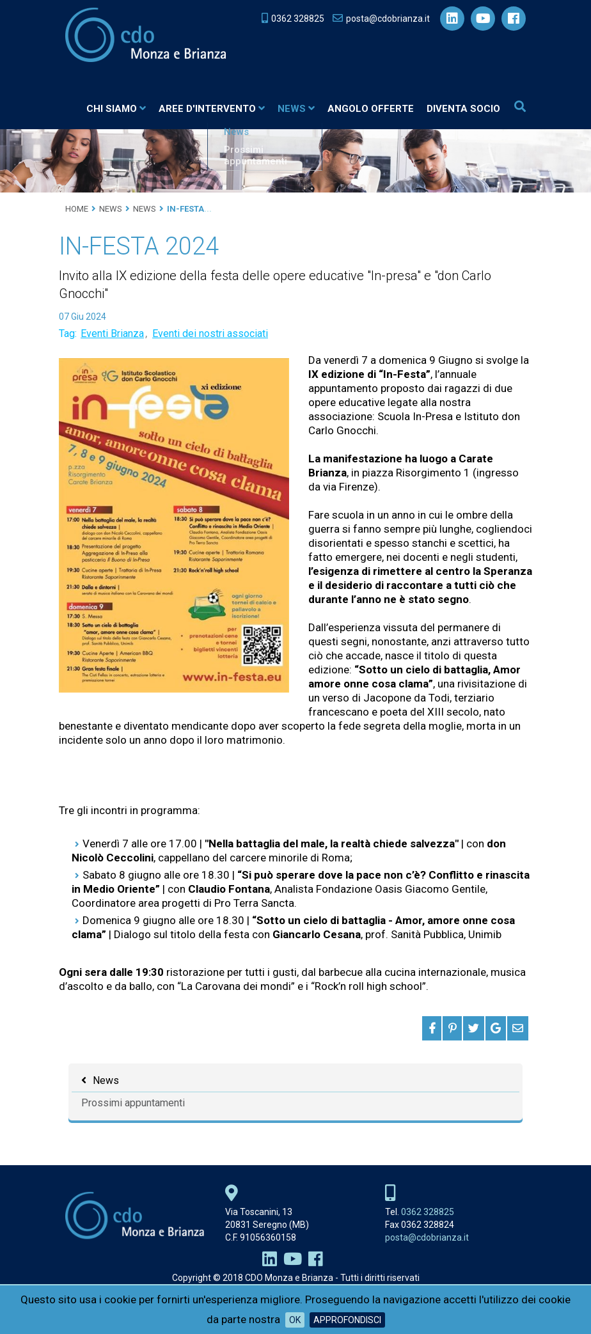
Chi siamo (116, 108)
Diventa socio (463, 108)
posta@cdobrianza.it (427, 1238)
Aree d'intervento (212, 108)
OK (295, 1320)
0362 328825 (427, 1212)
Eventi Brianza (112, 334)
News (296, 108)
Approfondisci (347, 1320)
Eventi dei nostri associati (210, 334)
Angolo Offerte (370, 108)
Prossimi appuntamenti (133, 1103)
